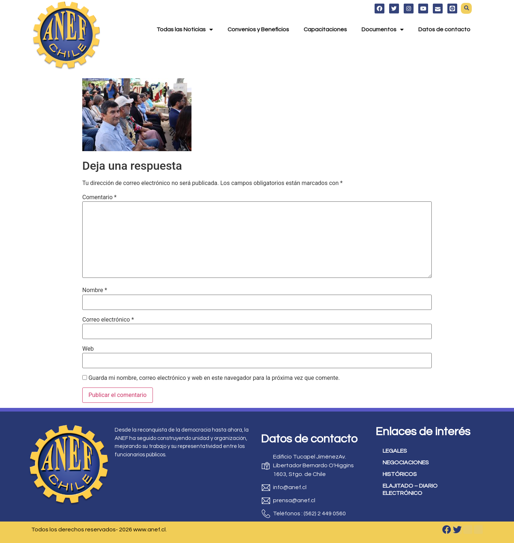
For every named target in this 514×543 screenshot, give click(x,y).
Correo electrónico (108, 320)
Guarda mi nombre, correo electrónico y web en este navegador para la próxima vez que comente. (214, 378)
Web (88, 349)
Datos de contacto (444, 19)
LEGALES (395, 451)
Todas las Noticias (185, 18)
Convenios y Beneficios (258, 19)
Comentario (99, 197)
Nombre (94, 290)
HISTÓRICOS (400, 474)
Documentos (382, 18)
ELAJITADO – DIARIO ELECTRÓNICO (410, 489)
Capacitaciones (325, 19)
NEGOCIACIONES (406, 462)
